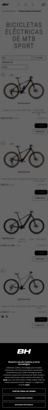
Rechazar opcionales (24, 405)
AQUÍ (5, 380)
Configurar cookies (24, 398)
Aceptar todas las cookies (24, 391)
